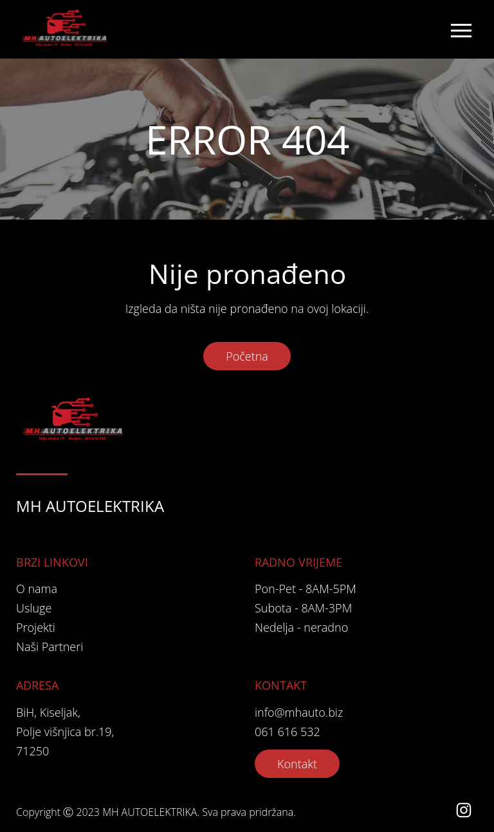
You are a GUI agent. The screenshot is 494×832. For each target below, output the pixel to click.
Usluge (33, 608)
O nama (36, 588)
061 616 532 (287, 731)
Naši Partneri (49, 646)
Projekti (35, 627)
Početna (247, 356)
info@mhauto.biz (299, 712)
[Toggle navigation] (460, 29)
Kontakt (297, 763)
